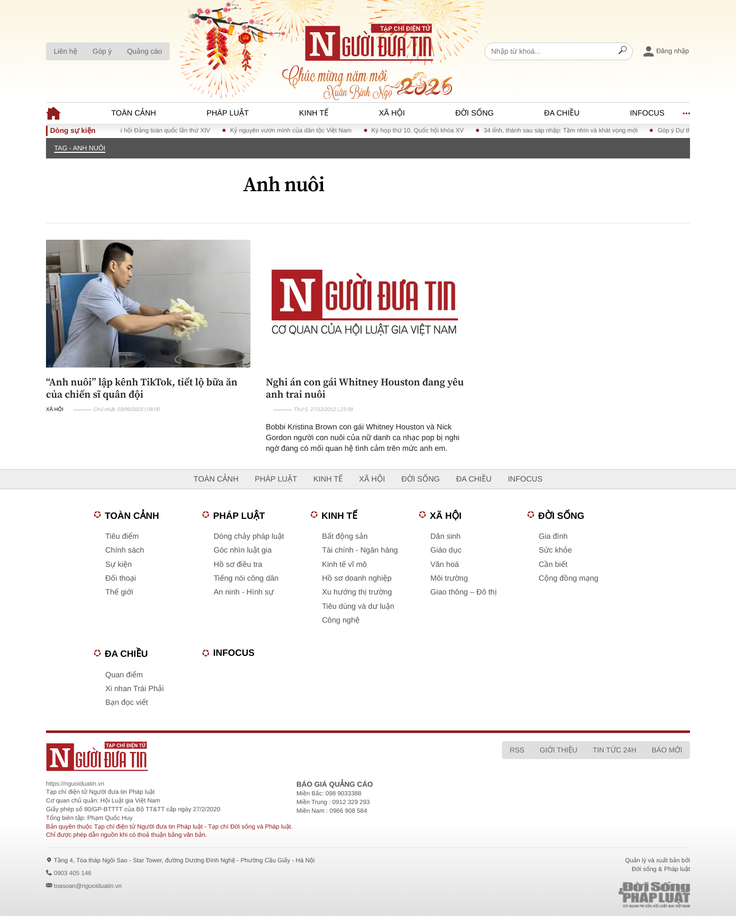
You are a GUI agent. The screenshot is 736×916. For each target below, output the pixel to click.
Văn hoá (444, 564)
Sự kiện (118, 564)
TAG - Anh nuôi (79, 148)
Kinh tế (313, 113)
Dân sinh (445, 536)
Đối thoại (120, 578)
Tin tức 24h (614, 750)
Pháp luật (227, 113)
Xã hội (392, 113)
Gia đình (553, 536)
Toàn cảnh (133, 113)
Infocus (647, 113)
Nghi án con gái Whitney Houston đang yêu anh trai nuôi (365, 388)
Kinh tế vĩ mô (344, 564)
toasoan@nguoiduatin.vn (88, 885)
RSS (517, 750)
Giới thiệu (559, 750)
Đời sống (474, 113)
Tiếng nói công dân (246, 578)
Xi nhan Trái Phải (134, 688)
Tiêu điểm (122, 536)
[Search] (622, 51)
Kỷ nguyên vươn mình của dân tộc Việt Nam (297, 130)
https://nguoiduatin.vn (75, 783)
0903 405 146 (72, 873)
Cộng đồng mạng (569, 578)
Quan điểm (124, 675)
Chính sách (124, 550)
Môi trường (449, 578)
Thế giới (119, 592)
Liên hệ (65, 51)
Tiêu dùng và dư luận (358, 606)
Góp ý (102, 51)
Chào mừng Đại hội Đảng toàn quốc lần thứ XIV (150, 130)
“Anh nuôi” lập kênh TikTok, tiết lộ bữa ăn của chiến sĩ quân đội (142, 388)
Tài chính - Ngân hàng (360, 550)
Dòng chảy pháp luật (249, 536)
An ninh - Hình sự (244, 592)
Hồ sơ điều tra (238, 564)
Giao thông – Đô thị (463, 592)
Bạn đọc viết (126, 702)
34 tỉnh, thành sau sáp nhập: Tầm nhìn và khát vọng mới (566, 130)
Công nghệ (341, 620)
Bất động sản (344, 536)
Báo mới (667, 750)
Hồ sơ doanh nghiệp (357, 578)
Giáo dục (446, 550)
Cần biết (553, 564)
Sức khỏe (555, 550)
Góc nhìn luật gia (242, 550)
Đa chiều (562, 113)
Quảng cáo (144, 51)
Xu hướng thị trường (357, 592)
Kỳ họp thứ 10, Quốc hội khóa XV (423, 130)
